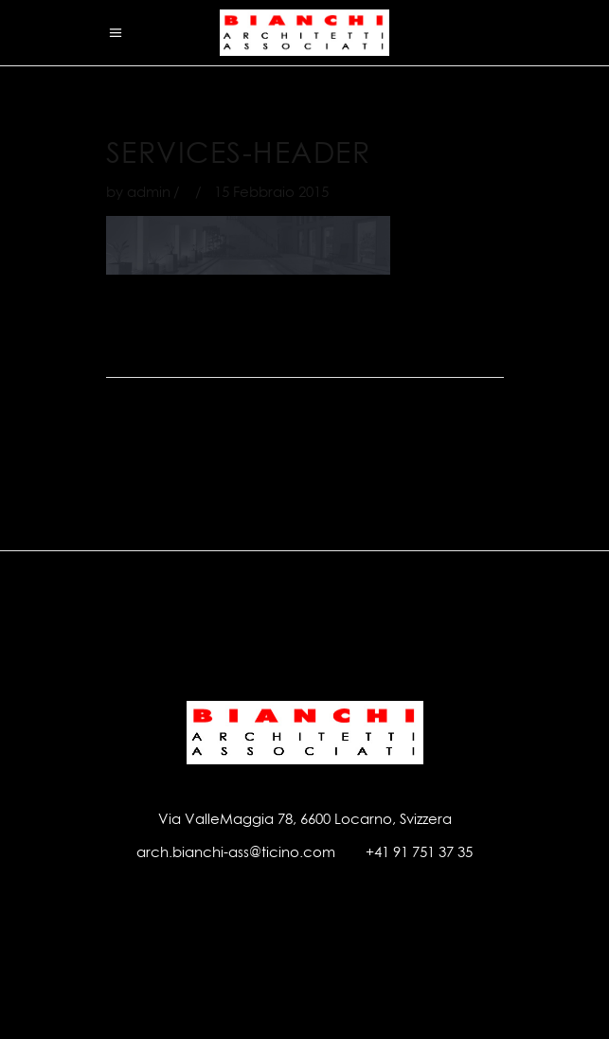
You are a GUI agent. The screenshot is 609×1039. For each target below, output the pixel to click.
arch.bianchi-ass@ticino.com (235, 852)
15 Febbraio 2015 (271, 192)
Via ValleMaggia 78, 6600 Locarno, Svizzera (305, 819)
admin (148, 192)
